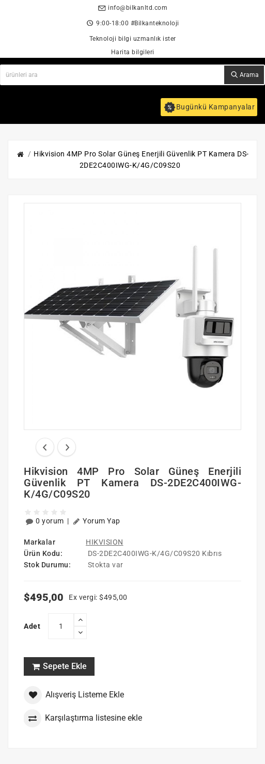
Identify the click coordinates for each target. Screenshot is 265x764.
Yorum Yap (96, 521)
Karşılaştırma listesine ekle (82, 718)
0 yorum (45, 521)
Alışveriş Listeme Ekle (74, 695)
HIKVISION (104, 542)
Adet (32, 626)
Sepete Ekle (59, 666)
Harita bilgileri (132, 52)
